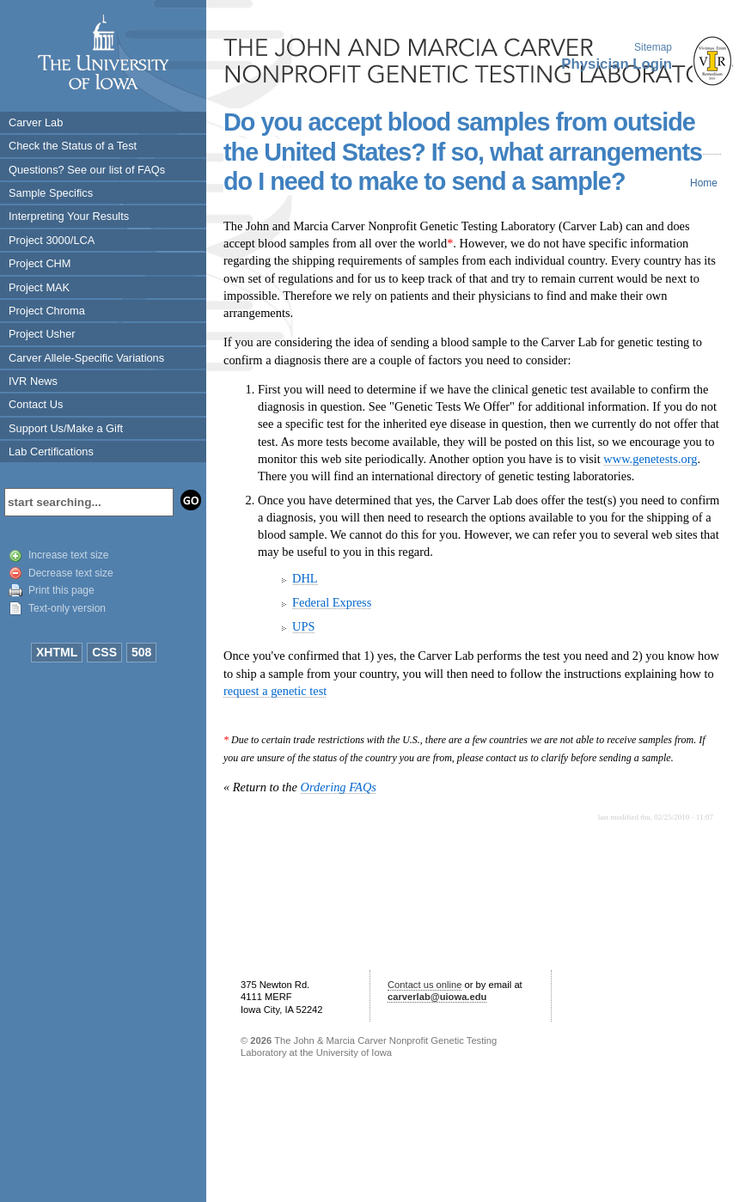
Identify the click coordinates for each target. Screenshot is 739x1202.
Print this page (61, 590)
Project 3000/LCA (52, 240)
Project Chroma (47, 310)
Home (704, 183)
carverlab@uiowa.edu (437, 996)
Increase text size (68, 555)
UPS (303, 626)
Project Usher (42, 333)
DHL (305, 578)
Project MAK (39, 287)
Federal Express (331, 602)
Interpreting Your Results (69, 216)
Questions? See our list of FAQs (87, 169)
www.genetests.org (650, 459)
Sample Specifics (51, 192)
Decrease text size (70, 573)
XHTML (56, 652)
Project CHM (40, 263)
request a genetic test (275, 691)
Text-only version (67, 608)
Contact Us (36, 404)
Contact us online (424, 984)
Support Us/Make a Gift (66, 428)
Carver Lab (36, 122)
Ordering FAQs (338, 787)
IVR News (33, 381)
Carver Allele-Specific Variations (86, 357)
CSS (104, 652)
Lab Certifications (51, 451)
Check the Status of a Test (73, 145)
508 (141, 652)
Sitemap (653, 47)
